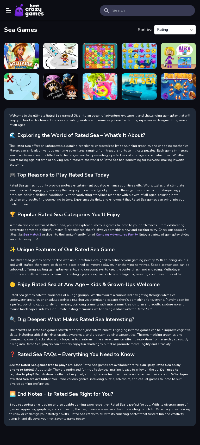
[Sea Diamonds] (100, 56)
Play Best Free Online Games (29, 10)
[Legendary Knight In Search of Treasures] (60, 86)
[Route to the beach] (21, 86)
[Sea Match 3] (139, 56)
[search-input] (152, 10)
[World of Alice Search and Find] (178, 56)
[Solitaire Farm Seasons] (21, 56)
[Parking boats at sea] (139, 86)
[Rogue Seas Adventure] (60, 56)
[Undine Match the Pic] (100, 86)
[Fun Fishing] (178, 86)
